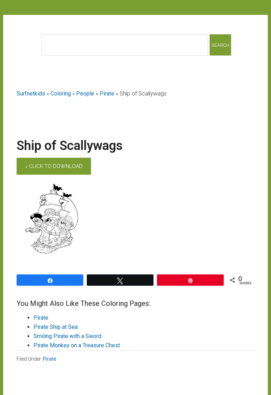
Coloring (60, 93)
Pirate (107, 93)
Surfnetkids (31, 93)
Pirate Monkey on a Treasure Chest (77, 345)
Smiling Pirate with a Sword (67, 336)
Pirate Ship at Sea (56, 327)
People (85, 93)
